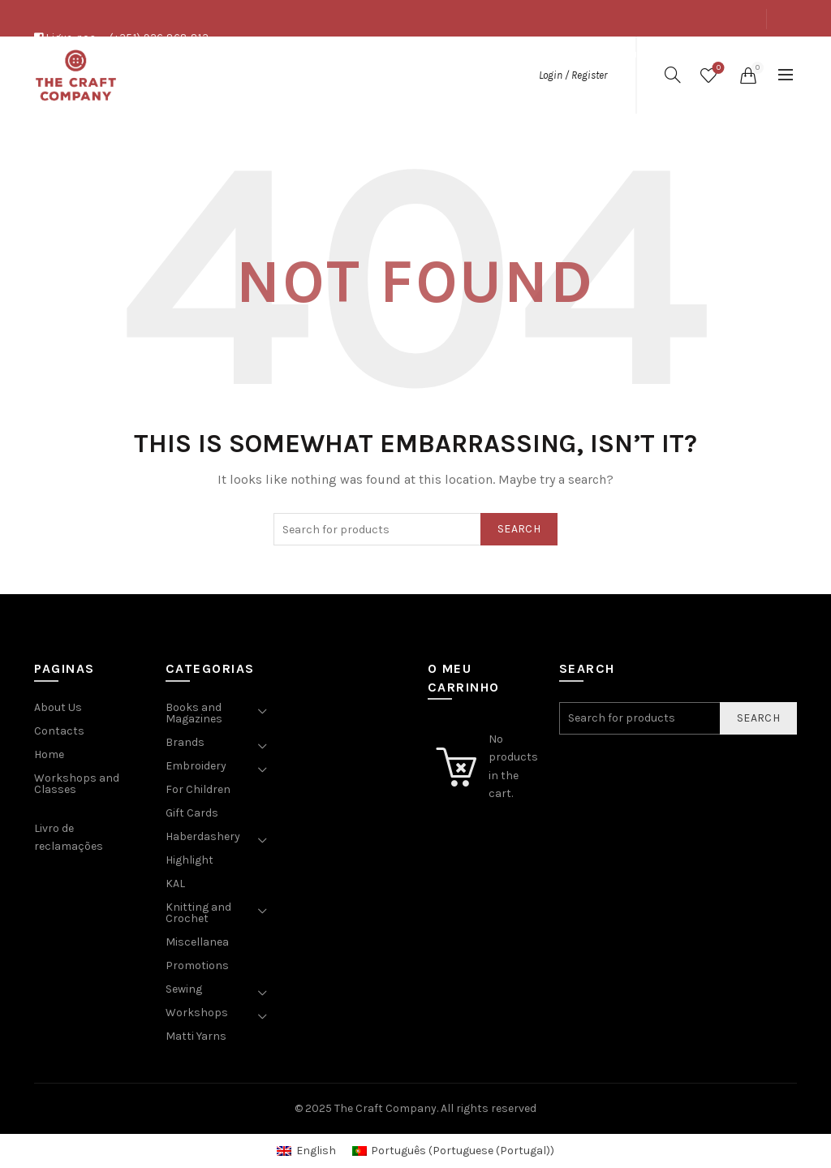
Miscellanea (197, 942)
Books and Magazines (194, 713)
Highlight (189, 860)
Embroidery (196, 766)
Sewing (184, 989)
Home (49, 754)
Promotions (197, 965)
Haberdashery (203, 836)
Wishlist (717, 68)
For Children (198, 789)
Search (518, 529)
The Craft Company (385, 1108)
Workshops (197, 1012)
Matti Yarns (196, 1036)
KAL (175, 883)
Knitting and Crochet (198, 912)
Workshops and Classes (76, 783)
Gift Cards (192, 813)
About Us (620, 55)
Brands (185, 742)
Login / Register (573, 75)
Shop (675, 55)
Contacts (732, 55)
